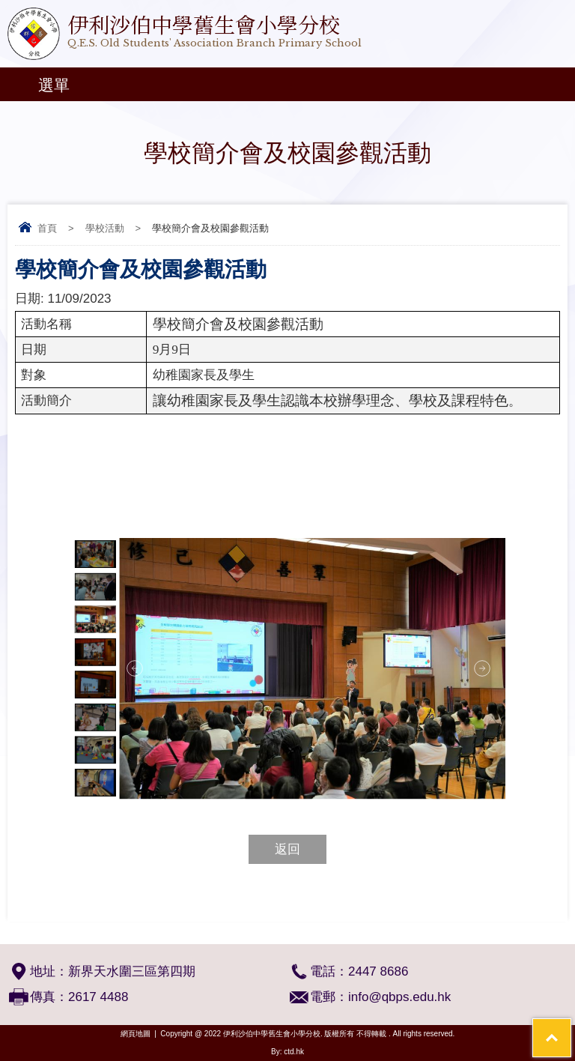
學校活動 (104, 228)
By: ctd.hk (287, 1052)
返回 (287, 849)
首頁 (47, 228)
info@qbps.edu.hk (399, 997)
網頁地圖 (135, 1034)
